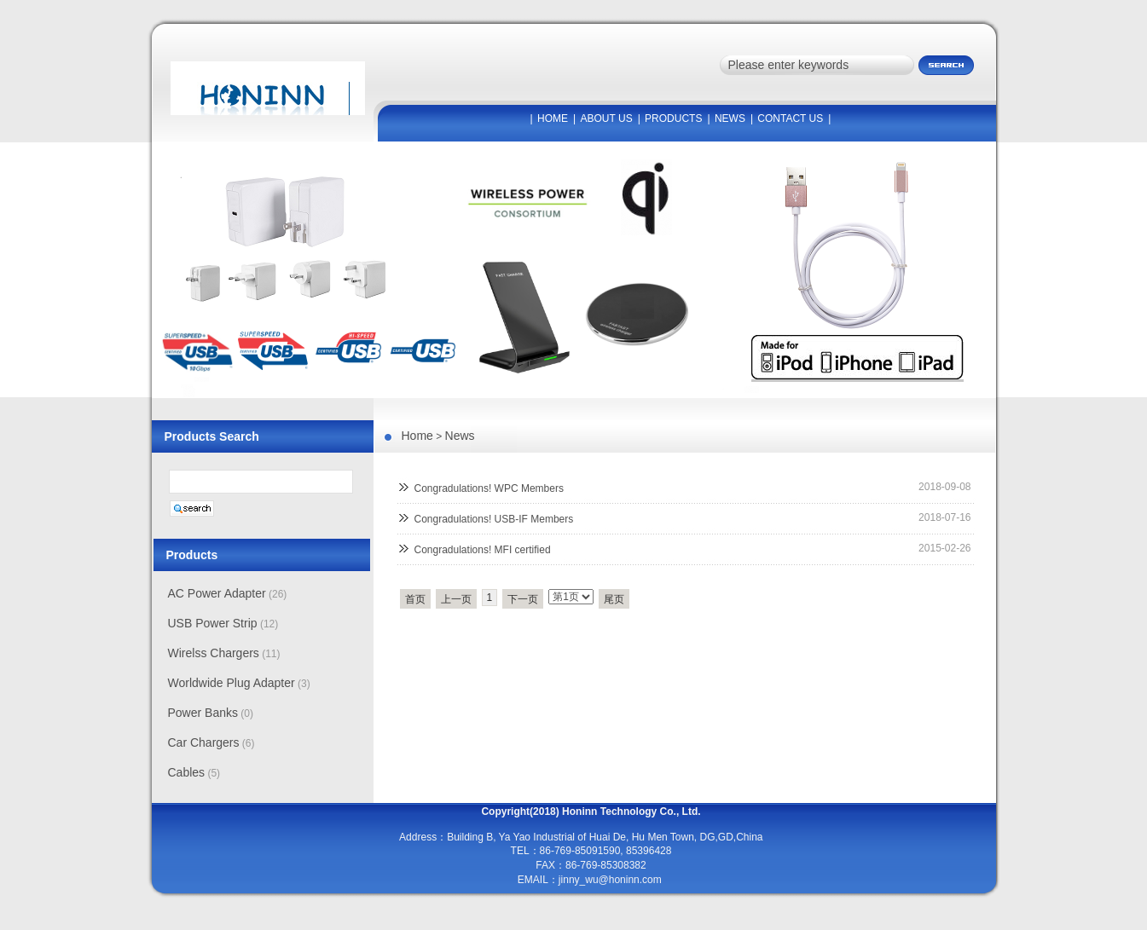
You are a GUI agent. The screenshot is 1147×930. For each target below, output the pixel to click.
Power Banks (203, 712)
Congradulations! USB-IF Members (494, 519)
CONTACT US (790, 118)
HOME (552, 118)
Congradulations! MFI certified (482, 550)
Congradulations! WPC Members (489, 488)
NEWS (730, 118)
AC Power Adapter (217, 593)
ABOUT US (607, 118)
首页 (415, 599)
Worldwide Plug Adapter (231, 683)
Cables (187, 772)
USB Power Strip (213, 623)
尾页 (614, 599)
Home (417, 435)
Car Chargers (204, 742)
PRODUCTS (673, 118)
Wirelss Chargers (213, 653)
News (460, 435)
